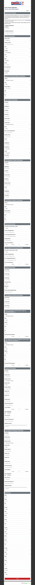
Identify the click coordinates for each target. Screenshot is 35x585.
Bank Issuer (7, 286)
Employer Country (8, 441)
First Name (7, 102)
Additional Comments (8, 423)
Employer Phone (7, 399)
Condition (6, 50)
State (6, 82)
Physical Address (8, 86)
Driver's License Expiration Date (10, 130)
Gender (6, 151)
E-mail (6, 138)
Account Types (7, 301)
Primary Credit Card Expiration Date (10, 290)
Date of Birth (7, 155)
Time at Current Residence (9, 242)
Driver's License (7, 118)
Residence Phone (8, 134)
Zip (5, 94)
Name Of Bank (7, 269)
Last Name (7, 110)
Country (6, 78)
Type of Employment (8, 411)
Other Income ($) (7, 415)
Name (6, 495)
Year (6, 54)
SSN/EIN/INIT (7, 191)
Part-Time (9, 475)
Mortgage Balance (7, 238)
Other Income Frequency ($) (9, 419)
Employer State (7, 445)
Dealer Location (7, 38)
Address (6, 322)
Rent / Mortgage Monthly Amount (10, 234)
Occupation (7, 370)
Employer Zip (7, 395)
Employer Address (8, 449)
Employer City (7, 391)
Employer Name (7, 374)
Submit (17, 578)
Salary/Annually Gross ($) (9, 403)
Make (6, 58)
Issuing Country (7, 122)
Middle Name (7, 106)
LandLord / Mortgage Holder (9, 230)
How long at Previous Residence (10, 334)
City (5, 90)
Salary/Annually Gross (8, 465)
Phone (6, 499)
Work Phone (7, 114)
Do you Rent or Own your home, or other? (11, 226)
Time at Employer (8, 407)
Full (5, 475)
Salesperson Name (8, 42)
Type (6, 46)
